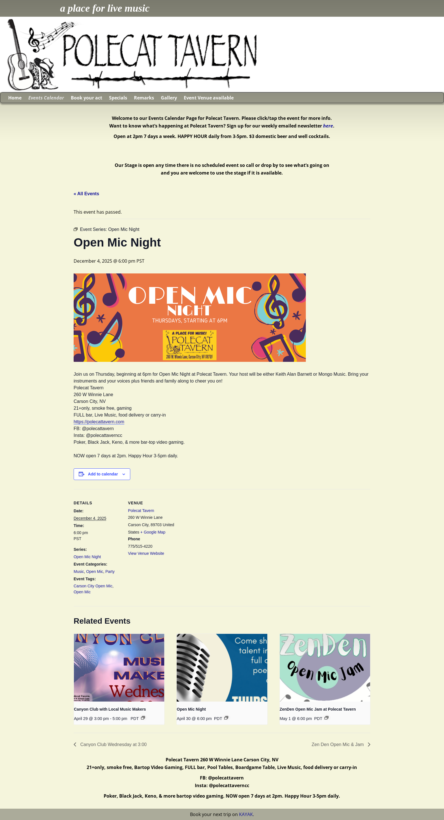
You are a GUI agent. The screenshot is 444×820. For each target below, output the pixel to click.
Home (15, 98)
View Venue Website (146, 553)
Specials (118, 98)
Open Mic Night (87, 557)
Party (110, 571)
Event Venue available (209, 98)
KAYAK (246, 814)
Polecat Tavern (141, 510)
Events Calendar (46, 98)
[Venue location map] (212, 528)
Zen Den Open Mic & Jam (338, 744)
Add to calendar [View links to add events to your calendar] (103, 474)
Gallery (169, 98)
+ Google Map (152, 532)
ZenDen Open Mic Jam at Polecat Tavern (318, 709)
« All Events (86, 193)
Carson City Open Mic (93, 586)
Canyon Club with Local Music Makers (110, 709)
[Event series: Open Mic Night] (226, 717)
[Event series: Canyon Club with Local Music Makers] (143, 717)
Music (79, 571)
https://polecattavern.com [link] (99, 421)
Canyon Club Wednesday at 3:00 (113, 744)
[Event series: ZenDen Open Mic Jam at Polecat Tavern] (326, 717)
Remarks (144, 98)
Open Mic (94, 571)
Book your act (86, 98)
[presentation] (119, 668)
